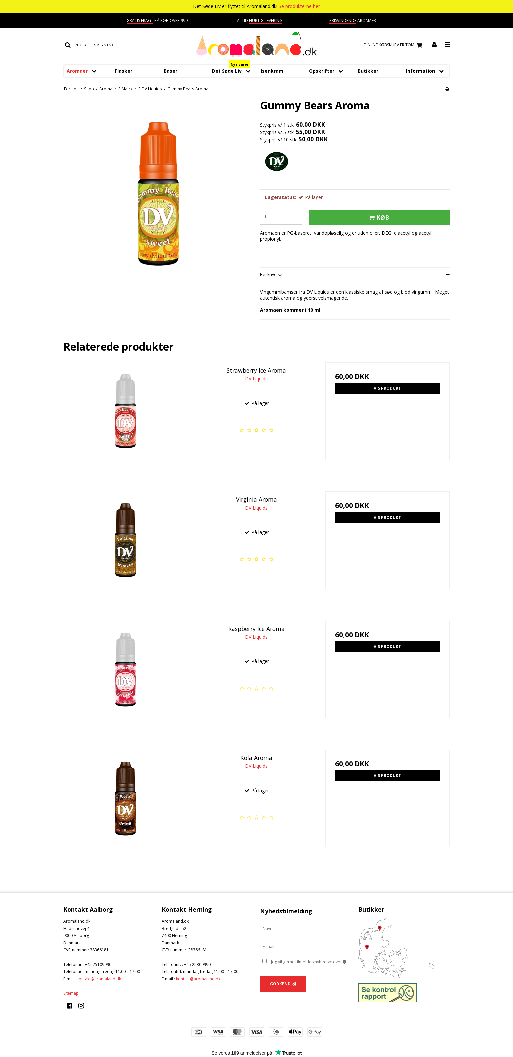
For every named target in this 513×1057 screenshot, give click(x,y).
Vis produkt (387, 388)
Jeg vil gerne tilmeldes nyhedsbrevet (311, 961)
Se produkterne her (299, 6)
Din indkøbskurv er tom (394, 45)
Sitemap (71, 993)
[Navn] (306, 928)
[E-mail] (306, 946)
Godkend (280, 984)
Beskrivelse (271, 274)
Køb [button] (378, 217)
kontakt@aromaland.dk (99, 979)
